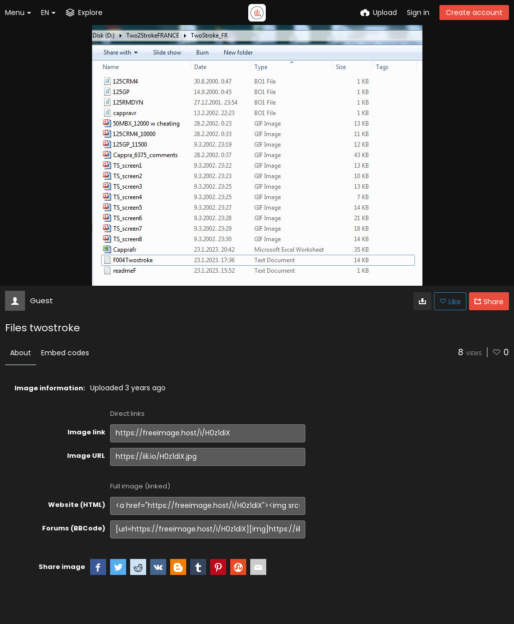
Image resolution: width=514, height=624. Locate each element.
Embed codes (65, 353)
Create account (474, 13)
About (20, 353)
